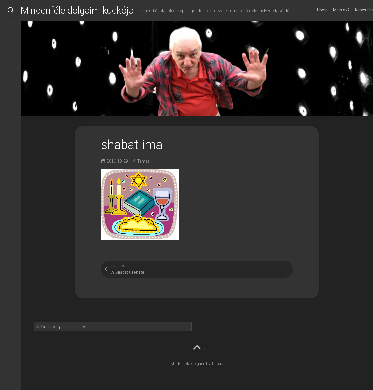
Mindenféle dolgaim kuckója (87, 10)
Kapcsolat (354, 10)
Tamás (143, 161)
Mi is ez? (330, 10)
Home (311, 10)
